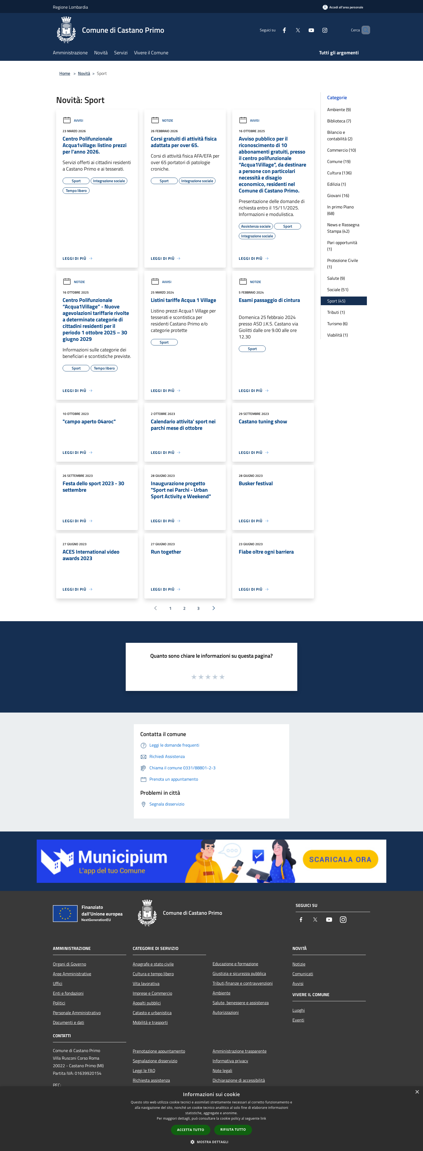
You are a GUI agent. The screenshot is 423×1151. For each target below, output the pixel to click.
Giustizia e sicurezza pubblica (239, 973)
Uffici (57, 983)
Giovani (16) (338, 195)
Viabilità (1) (337, 335)
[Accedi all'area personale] (343, 7)
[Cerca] (363, 30)
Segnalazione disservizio (155, 1060)
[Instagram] (315, 30)
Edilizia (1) (336, 184)
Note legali (222, 1070)
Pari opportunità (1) (342, 245)
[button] (211, 1142)
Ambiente (221, 993)
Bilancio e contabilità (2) (339, 135)
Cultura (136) (339, 172)
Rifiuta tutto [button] (233, 1129)
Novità (84, 73)
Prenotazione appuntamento (159, 1051)
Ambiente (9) (339, 109)
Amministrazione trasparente (240, 1051)
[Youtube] (302, 30)
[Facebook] (275, 30)
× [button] (417, 1092)
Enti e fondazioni (68, 993)
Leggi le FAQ (144, 1070)
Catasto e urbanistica (152, 1012)
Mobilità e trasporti (150, 1022)
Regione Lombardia (70, 7)
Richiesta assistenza (151, 1080)
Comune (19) (338, 161)
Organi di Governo (69, 964)
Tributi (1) (336, 312)
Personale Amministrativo (77, 1012)
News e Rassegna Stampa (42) (343, 227)
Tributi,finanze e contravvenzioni (243, 983)
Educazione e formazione (235, 963)
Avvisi (73, 120)
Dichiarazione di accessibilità (239, 1080)
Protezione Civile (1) (342, 263)
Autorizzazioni (226, 1012)
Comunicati (302, 973)
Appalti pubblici (147, 1003)
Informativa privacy (230, 1060)
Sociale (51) (337, 289)
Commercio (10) (341, 150)
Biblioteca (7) (339, 121)
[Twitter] (288, 30)
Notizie (162, 120)
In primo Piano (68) (340, 210)
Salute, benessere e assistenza (241, 1002)
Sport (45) (336, 301)
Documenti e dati (68, 1022)
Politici (59, 1003)
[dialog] (211, 1118)
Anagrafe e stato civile (153, 964)
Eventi (298, 1020)
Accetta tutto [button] (190, 1129)
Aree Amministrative (72, 973)
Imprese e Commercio (152, 993)
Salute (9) (336, 278)
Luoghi (298, 1010)
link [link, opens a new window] (263, 1118)
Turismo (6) (337, 323)
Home (64, 73)
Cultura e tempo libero (153, 973)
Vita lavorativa (146, 983)
